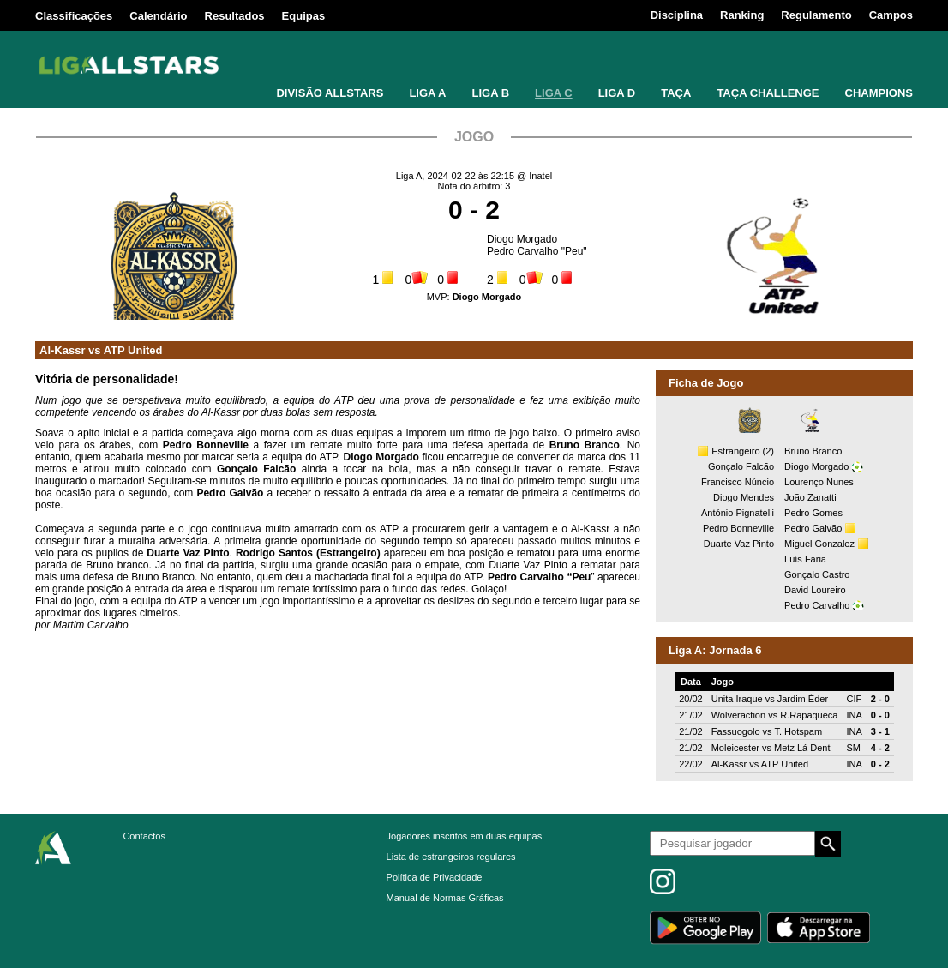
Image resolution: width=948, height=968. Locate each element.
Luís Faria (805, 559)
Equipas (304, 15)
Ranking (742, 15)
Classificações (73, 15)
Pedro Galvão (813, 528)
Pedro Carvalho (816, 605)
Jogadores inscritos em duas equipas (465, 836)
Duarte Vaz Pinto (739, 543)
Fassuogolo (735, 731)
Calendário (158, 15)
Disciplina (677, 15)
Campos (891, 15)
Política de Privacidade (435, 877)
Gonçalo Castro (816, 574)
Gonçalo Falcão (741, 466)
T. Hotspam (798, 731)
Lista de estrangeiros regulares (451, 856)
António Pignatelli (737, 513)
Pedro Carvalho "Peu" (537, 251)
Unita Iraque (737, 699)
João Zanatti (810, 497)
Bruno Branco (813, 451)
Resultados (235, 15)
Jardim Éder (802, 699)
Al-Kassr (62, 350)
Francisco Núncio (737, 482)
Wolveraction (738, 715)
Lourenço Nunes (819, 482)
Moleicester (735, 748)
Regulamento (816, 15)
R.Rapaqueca (808, 715)
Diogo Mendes (743, 497)
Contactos (144, 836)
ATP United (133, 350)
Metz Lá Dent (802, 748)
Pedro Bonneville (738, 528)
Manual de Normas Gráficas (445, 898)
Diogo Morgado (522, 239)
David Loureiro (815, 590)
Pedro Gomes (813, 513)
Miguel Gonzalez (819, 543)
